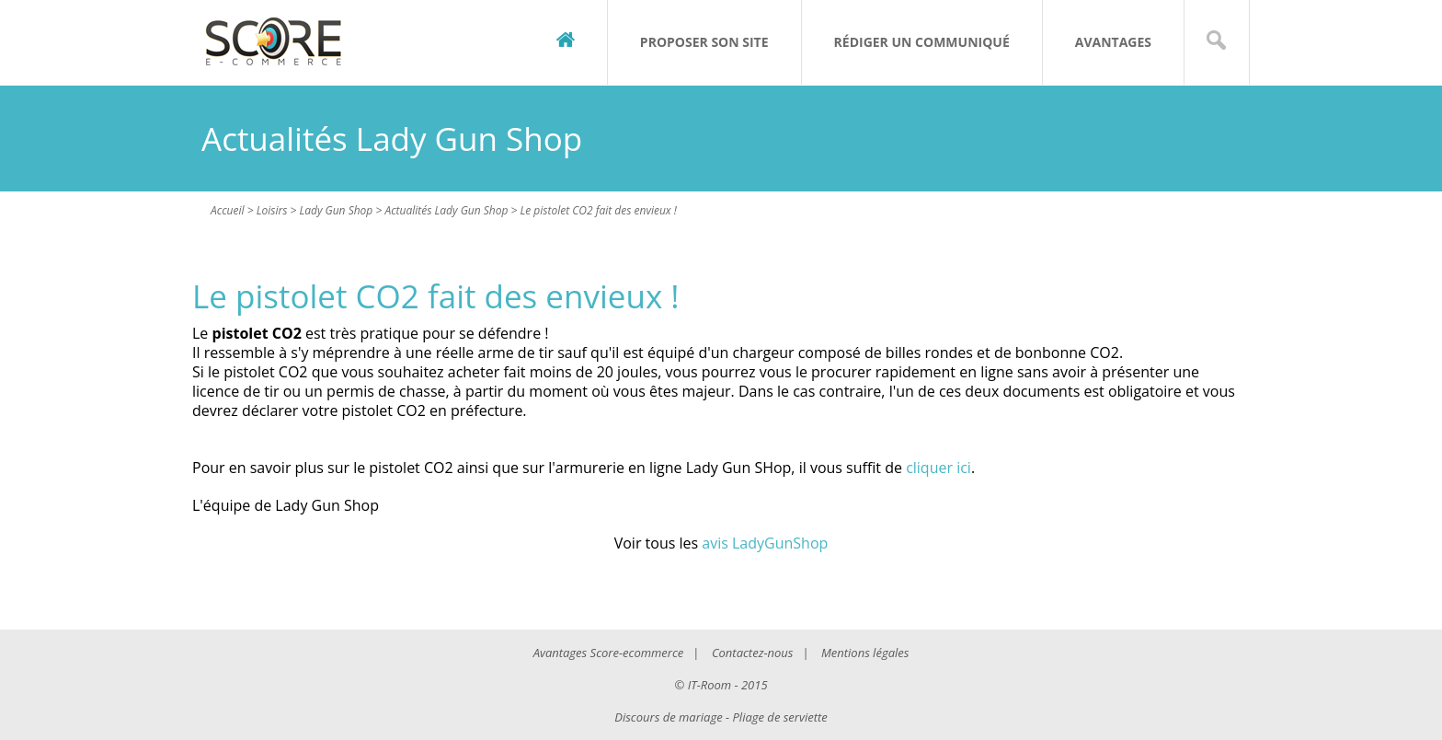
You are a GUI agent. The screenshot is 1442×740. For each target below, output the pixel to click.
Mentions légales (865, 652)
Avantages (1113, 42)
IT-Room (709, 684)
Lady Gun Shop (335, 210)
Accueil (228, 210)
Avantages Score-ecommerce (608, 652)
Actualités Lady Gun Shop (446, 210)
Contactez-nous (752, 652)
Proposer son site (704, 42)
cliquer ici (938, 467)
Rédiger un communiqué (922, 42)
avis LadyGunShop (765, 543)
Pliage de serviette (780, 717)
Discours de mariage (668, 717)
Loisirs (272, 210)
